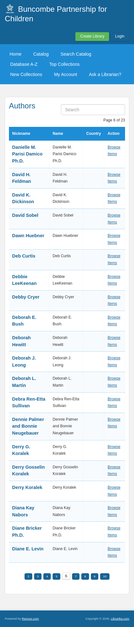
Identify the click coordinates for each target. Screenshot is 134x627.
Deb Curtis (23, 255)
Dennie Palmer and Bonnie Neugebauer (28, 426)
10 (105, 576)
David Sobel (25, 215)
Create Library (92, 36)
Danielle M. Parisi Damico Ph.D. (27, 154)
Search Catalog (76, 54)
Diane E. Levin (27, 548)
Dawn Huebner (28, 235)
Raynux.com (30, 618)
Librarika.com (120, 618)
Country (93, 133)
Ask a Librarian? (105, 74)
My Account (65, 74)
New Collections (26, 74)
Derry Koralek (27, 487)
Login (119, 36)
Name (58, 133)
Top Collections (64, 64)
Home (15, 54)
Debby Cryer (26, 297)
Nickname (21, 133)
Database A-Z (24, 64)
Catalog (40, 54)
